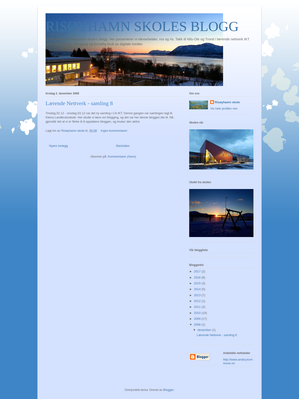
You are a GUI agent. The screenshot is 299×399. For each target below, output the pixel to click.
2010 (198, 313)
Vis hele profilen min (224, 108)
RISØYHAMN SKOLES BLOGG (142, 26)
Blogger (168, 390)
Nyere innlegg (58, 146)
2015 (198, 283)
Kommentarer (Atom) (122, 156)
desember (205, 330)
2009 (198, 318)
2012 (198, 301)
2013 (198, 295)
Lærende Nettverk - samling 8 (79, 103)
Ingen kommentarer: (115, 130)
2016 (198, 277)
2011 (198, 307)
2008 (198, 324)
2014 (198, 289)
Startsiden (123, 146)
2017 (198, 271)
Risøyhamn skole (227, 102)
